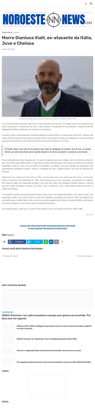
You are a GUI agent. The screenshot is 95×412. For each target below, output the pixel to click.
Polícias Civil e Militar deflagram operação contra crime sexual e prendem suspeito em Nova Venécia (54, 327)
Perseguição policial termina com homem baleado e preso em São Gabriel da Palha (54, 362)
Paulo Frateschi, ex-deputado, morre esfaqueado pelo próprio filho (47, 339)
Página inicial (7, 32)
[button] (86, 3)
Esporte (17, 32)
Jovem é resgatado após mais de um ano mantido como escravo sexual (49, 350)
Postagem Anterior (10, 256)
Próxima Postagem (84, 256)
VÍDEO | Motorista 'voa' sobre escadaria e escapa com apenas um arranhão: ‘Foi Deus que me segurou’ (46, 317)
